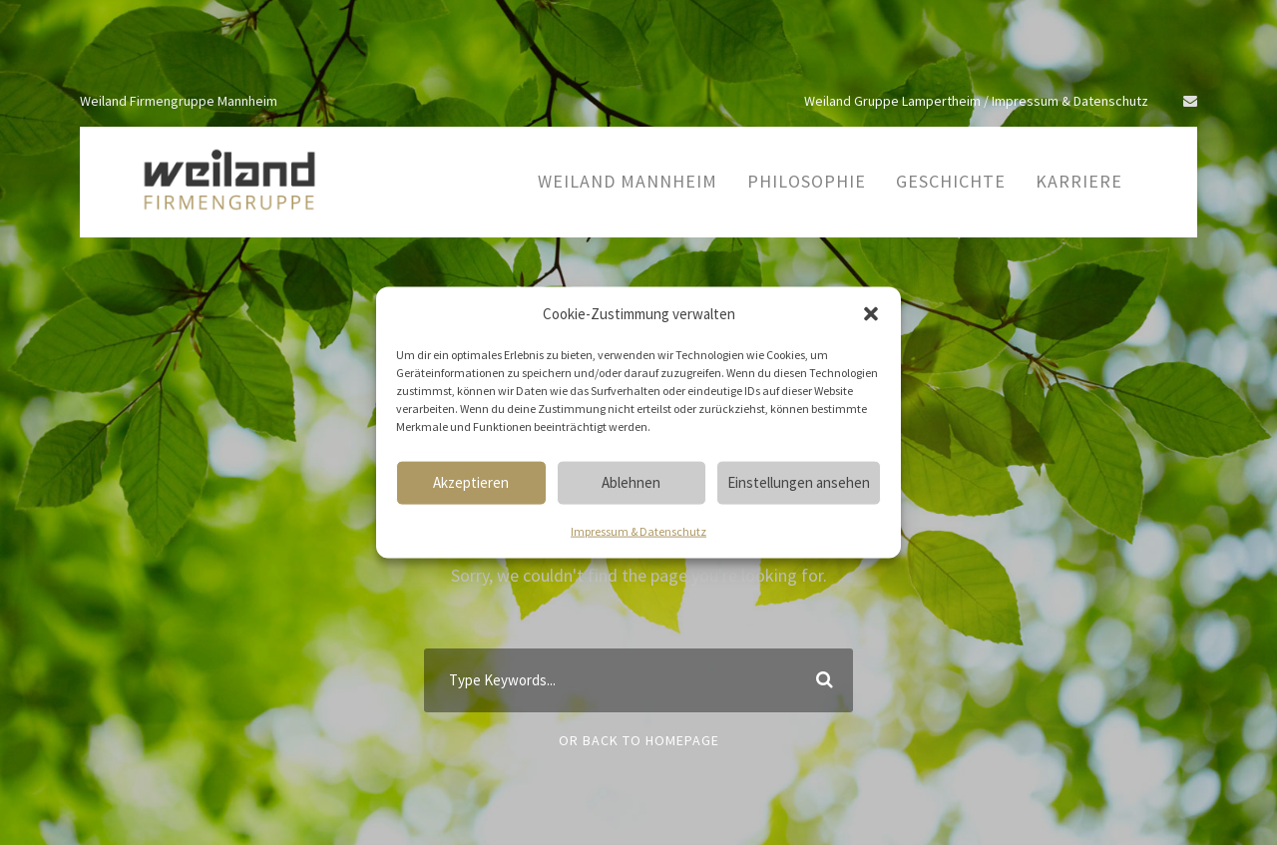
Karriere (1079, 181)
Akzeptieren (471, 482)
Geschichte (951, 181)
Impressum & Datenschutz (638, 530)
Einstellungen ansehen (798, 482)
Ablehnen (631, 482)
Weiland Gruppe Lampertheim (892, 101)
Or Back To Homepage (639, 740)
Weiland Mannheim (627, 181)
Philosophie (806, 181)
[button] (871, 313)
